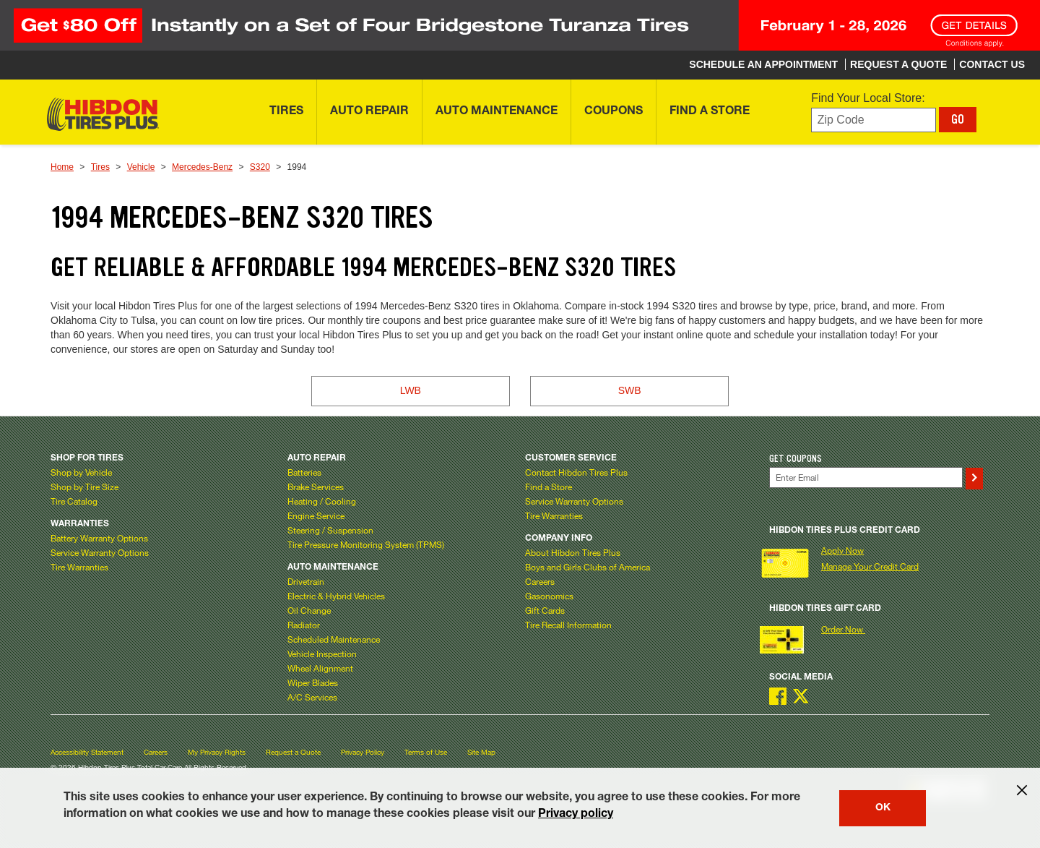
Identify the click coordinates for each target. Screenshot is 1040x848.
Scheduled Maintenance (333, 639)
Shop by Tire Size (84, 486)
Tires (100, 167)
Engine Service (315, 515)
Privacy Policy (362, 752)
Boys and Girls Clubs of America (587, 567)
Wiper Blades (312, 682)
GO (957, 119)
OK (882, 808)
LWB (410, 390)
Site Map (481, 752)
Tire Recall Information (568, 624)
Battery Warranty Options (99, 538)
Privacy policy (575, 815)
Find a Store (548, 486)
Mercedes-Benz (202, 167)
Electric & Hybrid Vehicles (336, 595)
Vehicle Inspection (322, 653)
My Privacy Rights (217, 752)
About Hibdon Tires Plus (572, 552)
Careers (540, 581)
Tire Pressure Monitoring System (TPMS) (365, 544)
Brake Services (315, 486)
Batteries (304, 472)
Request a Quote (293, 752)
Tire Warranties (79, 567)
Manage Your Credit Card (870, 566)
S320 (260, 167)
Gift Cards (545, 610)
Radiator (303, 624)
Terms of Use (425, 752)
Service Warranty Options (100, 552)
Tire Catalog (74, 501)
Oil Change (309, 610)
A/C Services (312, 697)
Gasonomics (549, 595)
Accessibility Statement (87, 752)
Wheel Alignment (320, 668)
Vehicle (141, 167)
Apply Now (842, 550)
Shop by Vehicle (81, 472)
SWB (629, 390)
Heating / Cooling (321, 501)
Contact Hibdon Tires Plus (576, 472)
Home (62, 167)
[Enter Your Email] (866, 477)
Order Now (843, 629)
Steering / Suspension (330, 530)
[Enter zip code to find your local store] (873, 120)
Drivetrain (305, 581)
